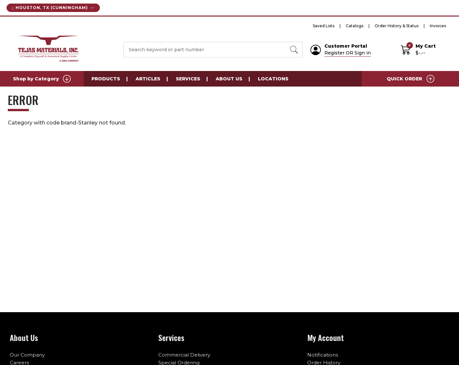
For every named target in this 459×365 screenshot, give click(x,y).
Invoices (438, 25)
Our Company (27, 355)
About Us (229, 79)
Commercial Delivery (184, 355)
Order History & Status (396, 25)
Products (105, 79)
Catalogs (354, 25)
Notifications (322, 355)
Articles (148, 79)
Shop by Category (42, 79)
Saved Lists (323, 25)
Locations (273, 79)
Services (188, 79)
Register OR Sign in (347, 53)
